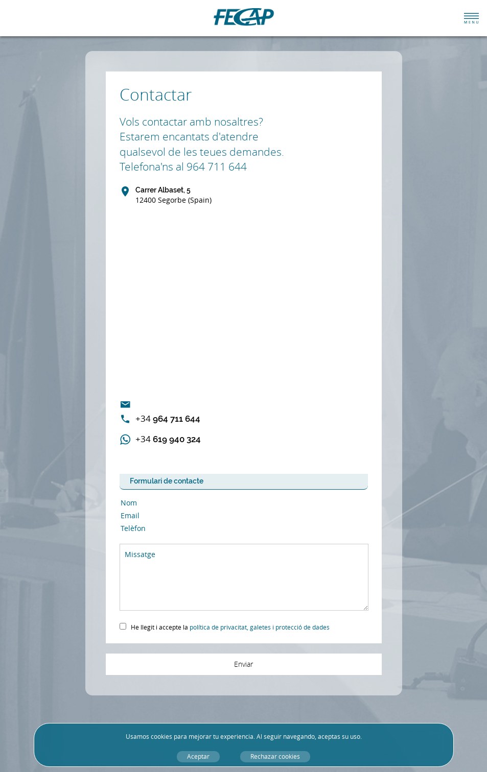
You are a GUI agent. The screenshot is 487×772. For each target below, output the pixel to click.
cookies (161, 736)
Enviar (243, 664)
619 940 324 (168, 439)
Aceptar (198, 756)
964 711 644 (167, 418)
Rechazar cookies (275, 756)
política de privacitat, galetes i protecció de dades (260, 627)
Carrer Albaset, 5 (173, 195)
